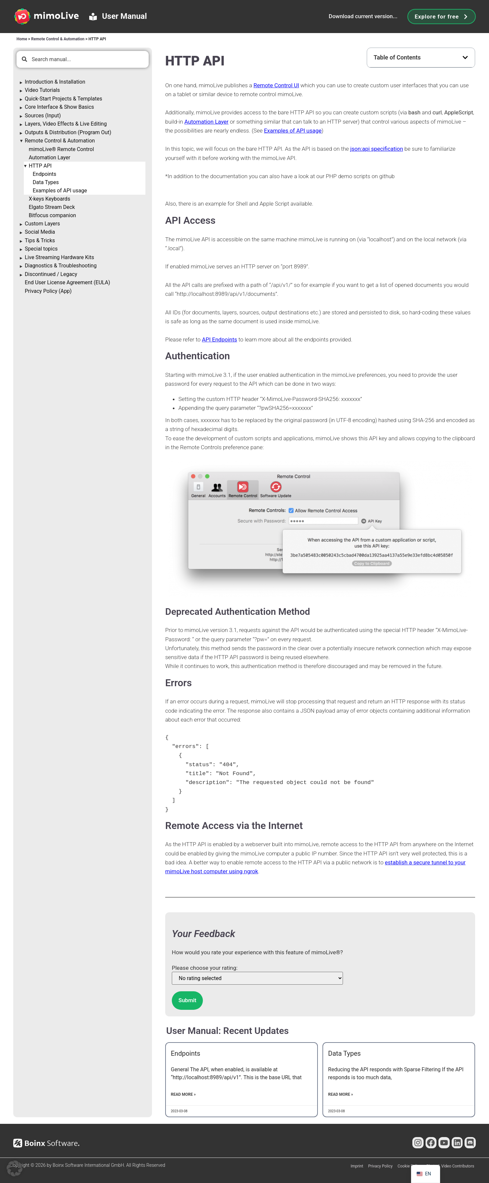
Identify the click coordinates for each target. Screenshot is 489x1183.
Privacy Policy (380, 1166)
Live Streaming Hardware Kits (59, 257)
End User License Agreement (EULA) (67, 282)
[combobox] (83, 59)
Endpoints (44, 174)
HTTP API (40, 166)
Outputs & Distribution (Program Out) (68, 132)
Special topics (41, 249)
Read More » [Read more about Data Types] (340, 1094)
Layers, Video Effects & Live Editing (66, 124)
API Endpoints (219, 339)
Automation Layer (49, 157)
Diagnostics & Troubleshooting (60, 265)
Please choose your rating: (205, 968)
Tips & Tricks (40, 240)
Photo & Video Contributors (450, 1166)
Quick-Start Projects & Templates (63, 99)
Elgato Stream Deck (52, 207)
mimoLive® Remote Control (61, 149)
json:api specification (376, 148)
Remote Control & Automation (57, 39)
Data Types (46, 182)
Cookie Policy (409, 1166)
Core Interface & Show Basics (59, 107)
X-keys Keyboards (49, 199)
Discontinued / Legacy (51, 274)
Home (22, 39)
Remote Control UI (276, 85)
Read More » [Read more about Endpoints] (183, 1094)
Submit (187, 1000)
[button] (465, 57)
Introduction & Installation (55, 82)
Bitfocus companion (52, 215)
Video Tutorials (42, 90)
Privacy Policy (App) (48, 291)
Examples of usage (292, 130)
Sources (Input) (43, 115)
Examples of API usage (60, 190)
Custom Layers (42, 223)
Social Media (40, 232)
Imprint (357, 1166)
